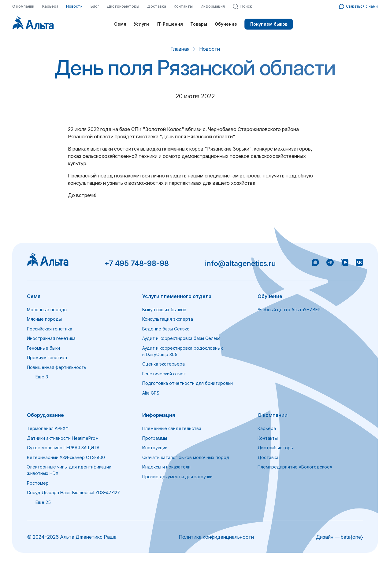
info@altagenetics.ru (240, 263)
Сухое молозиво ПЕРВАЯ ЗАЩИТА (63, 447)
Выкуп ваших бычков (164, 309)
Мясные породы (44, 319)
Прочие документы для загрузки (177, 476)
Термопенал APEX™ (48, 428)
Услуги (141, 24)
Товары (198, 24)
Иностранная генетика (51, 338)
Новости (74, 6)
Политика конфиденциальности (216, 537)
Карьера (50, 6)
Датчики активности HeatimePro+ (62, 438)
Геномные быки (43, 348)
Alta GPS (150, 393)
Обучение (226, 24)
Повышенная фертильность (56, 367)
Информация (213, 6)
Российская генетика (49, 328)
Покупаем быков (269, 24)
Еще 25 (39, 502)
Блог (95, 6)
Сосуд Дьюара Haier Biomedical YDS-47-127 (73, 492)
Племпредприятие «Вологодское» (295, 466)
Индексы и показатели (166, 466)
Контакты (183, 6)
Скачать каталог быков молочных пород (185, 457)
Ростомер (38, 483)
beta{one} (352, 537)
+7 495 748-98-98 (136, 263)
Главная (179, 49)
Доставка (156, 6)
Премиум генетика (47, 357)
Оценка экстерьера (163, 363)
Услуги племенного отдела (176, 296)
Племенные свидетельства (171, 428)
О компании (23, 6)
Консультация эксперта (167, 319)
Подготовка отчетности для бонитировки (187, 383)
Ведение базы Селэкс (165, 328)
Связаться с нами (358, 6)
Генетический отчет (164, 373)
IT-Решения (170, 24)
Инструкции (155, 447)
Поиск (242, 6)
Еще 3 (37, 376)
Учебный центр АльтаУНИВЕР (289, 309)
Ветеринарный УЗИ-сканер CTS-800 (66, 457)
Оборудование (45, 415)
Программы (154, 438)
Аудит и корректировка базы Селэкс (181, 338)
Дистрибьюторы (123, 6)
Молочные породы (47, 309)
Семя (120, 24)
